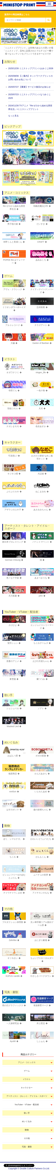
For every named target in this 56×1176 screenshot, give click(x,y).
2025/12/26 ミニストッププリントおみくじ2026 (30, 68)
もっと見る (13, 115)
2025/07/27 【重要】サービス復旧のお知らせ (29, 87)
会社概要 (48, 1173)
